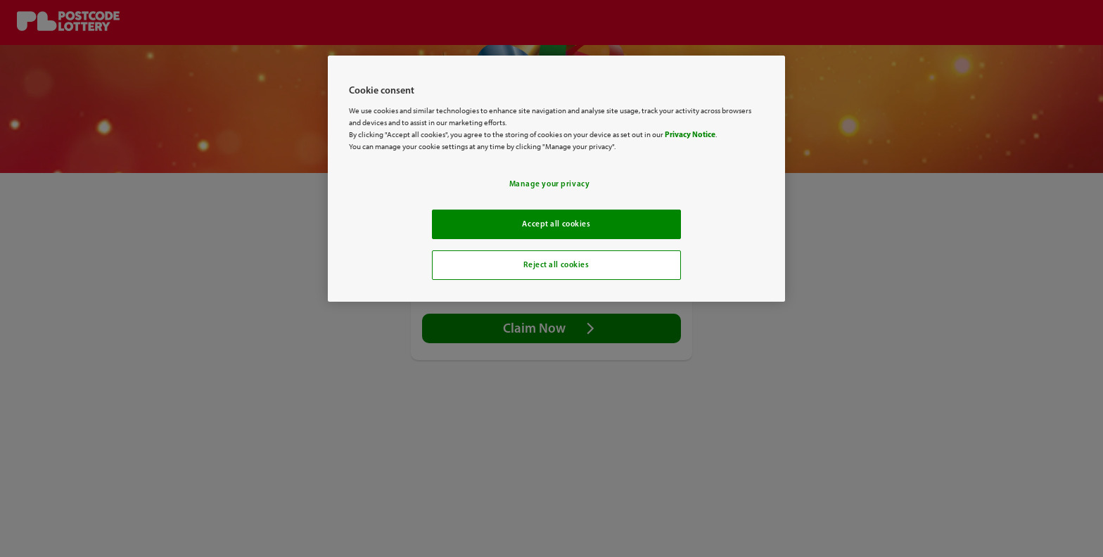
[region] (556, 179)
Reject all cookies (556, 264)
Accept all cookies (556, 224)
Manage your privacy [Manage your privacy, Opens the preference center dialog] (549, 183)
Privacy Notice (690, 134)
